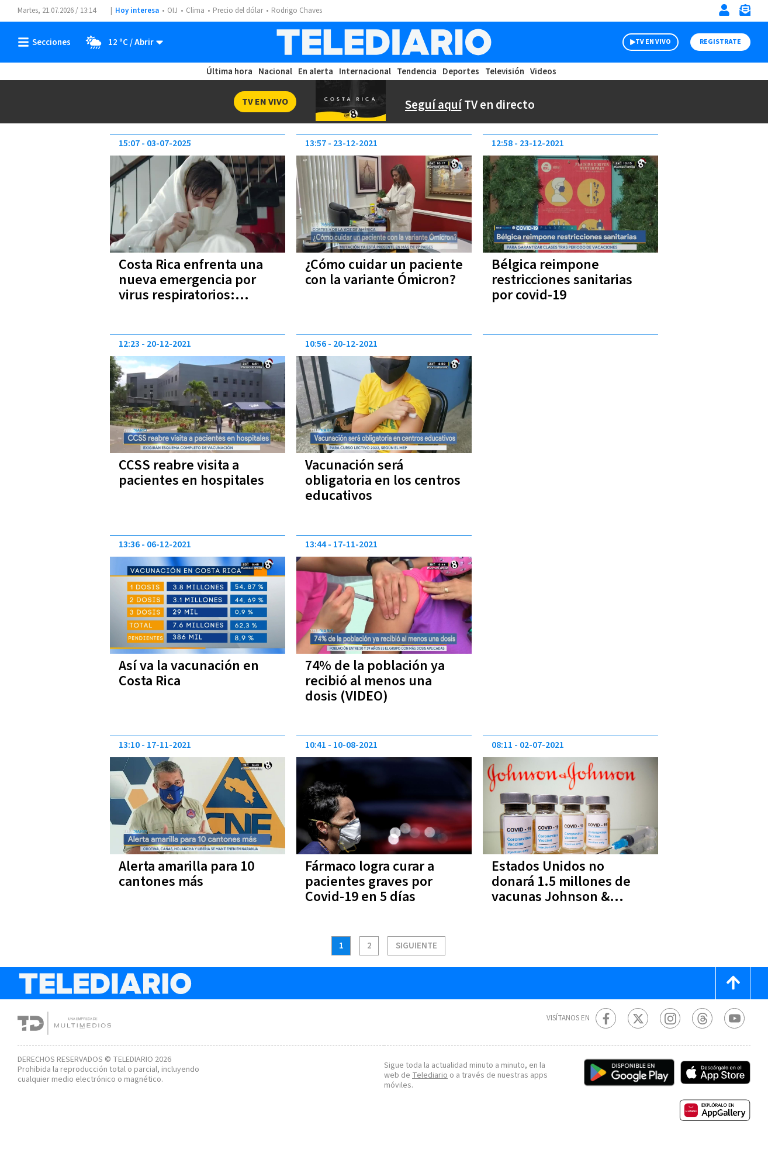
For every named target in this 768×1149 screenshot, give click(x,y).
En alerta (315, 71)
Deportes (460, 71)
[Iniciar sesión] (724, 10)
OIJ (172, 10)
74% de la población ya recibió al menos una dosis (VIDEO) (375, 680)
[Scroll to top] (732, 983)
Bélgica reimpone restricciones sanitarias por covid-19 (562, 279)
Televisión (504, 71)
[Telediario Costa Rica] (384, 42)
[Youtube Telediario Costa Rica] (734, 1018)
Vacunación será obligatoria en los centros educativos (383, 480)
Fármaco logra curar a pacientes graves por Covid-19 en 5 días (369, 881)
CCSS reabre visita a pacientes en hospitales (191, 473)
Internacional (365, 71)
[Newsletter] (744, 13)
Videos (543, 71)
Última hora (229, 71)
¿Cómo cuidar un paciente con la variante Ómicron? (384, 272)
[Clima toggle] (120, 42)
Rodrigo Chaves (296, 10)
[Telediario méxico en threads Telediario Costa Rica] (702, 1018)
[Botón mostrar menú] (47, 42)
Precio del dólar (238, 10)
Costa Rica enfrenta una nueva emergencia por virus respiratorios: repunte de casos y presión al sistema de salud (191, 302)
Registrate (720, 42)
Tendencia (417, 71)
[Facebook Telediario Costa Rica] (606, 1018)
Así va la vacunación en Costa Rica (189, 673)
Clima (195, 10)
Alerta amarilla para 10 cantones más (186, 874)
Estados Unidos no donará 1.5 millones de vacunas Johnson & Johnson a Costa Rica (561, 889)
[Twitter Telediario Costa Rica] (638, 1018)
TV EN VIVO (653, 42)
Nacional (275, 71)
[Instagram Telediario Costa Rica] (670, 1018)
